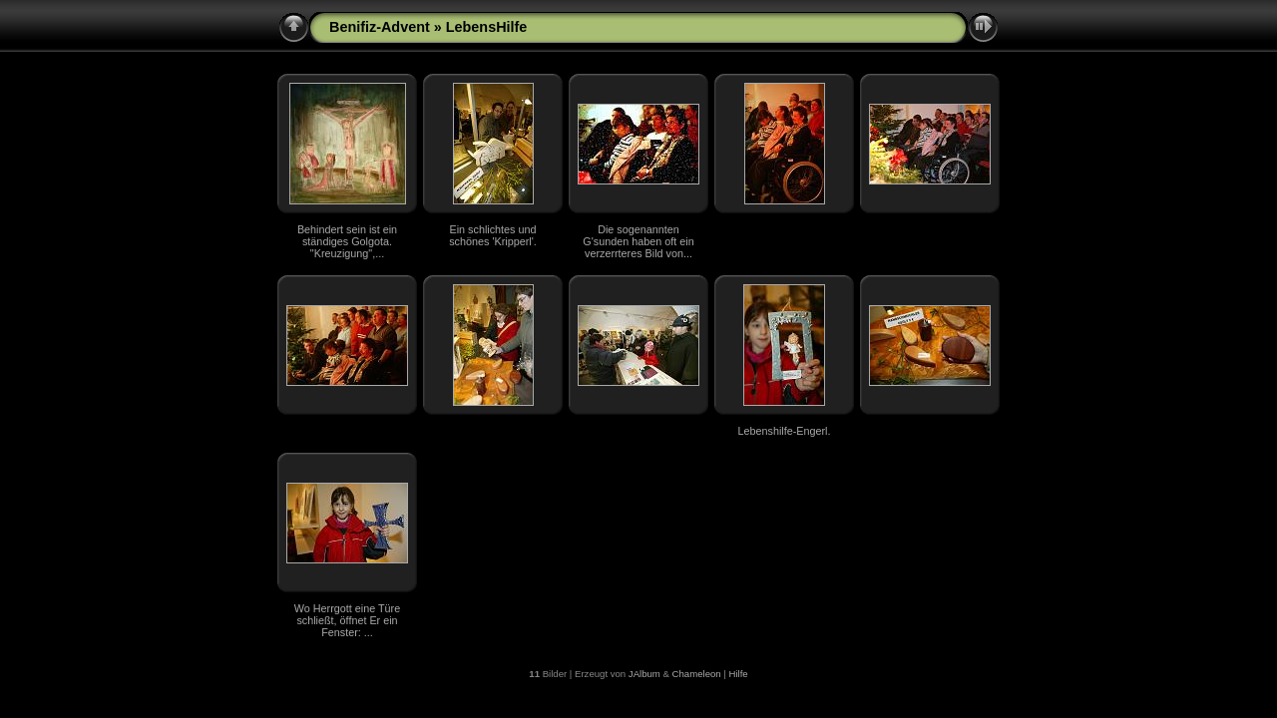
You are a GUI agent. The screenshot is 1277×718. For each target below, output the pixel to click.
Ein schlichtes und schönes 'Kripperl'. (493, 235)
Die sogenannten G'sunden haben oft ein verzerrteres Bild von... (638, 241)
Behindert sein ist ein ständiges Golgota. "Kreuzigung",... (347, 241)
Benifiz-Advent (379, 27)
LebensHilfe (487, 27)
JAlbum (644, 673)
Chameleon (696, 673)
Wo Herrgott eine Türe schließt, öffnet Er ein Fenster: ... (347, 620)
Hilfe (738, 673)
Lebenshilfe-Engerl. (783, 431)
